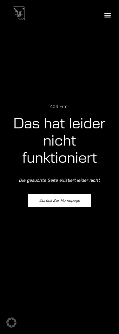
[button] (107, 15)
